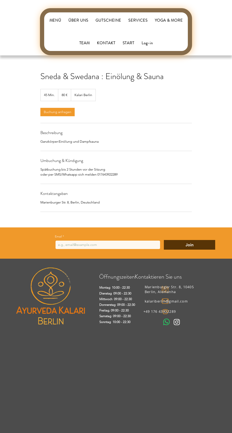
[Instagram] (177, 322)
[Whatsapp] (166, 322)
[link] (57, 112)
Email (59, 236)
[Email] (107, 245)
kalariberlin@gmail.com (166, 301)
